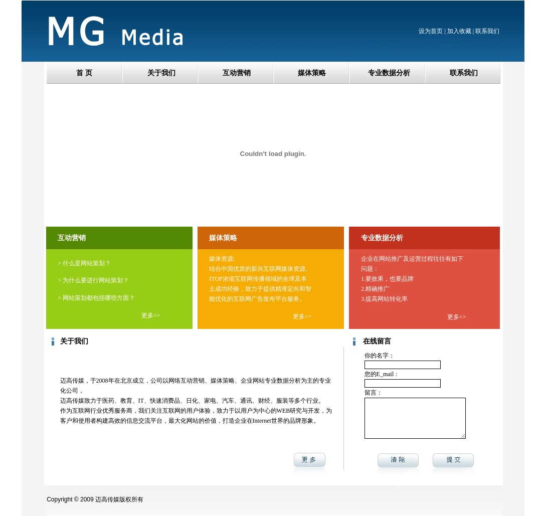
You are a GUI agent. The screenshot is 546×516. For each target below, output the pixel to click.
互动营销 (237, 73)
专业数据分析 (389, 73)
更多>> (150, 315)
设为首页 (431, 31)
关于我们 (161, 73)
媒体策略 (312, 73)
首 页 (84, 73)
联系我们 (487, 31)
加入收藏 (459, 31)
